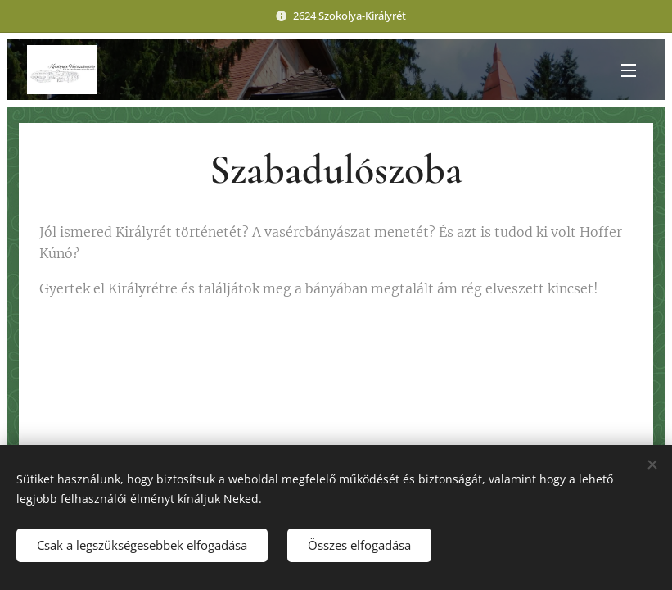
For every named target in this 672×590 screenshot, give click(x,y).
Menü (628, 70)
